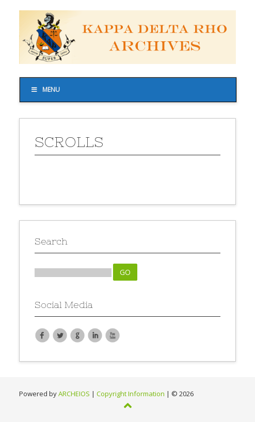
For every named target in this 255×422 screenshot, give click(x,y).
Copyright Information (131, 393)
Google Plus (77, 335)
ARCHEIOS (74, 393)
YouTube (112, 335)
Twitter (60, 335)
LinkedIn (95, 335)
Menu (45, 89)
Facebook (42, 335)
